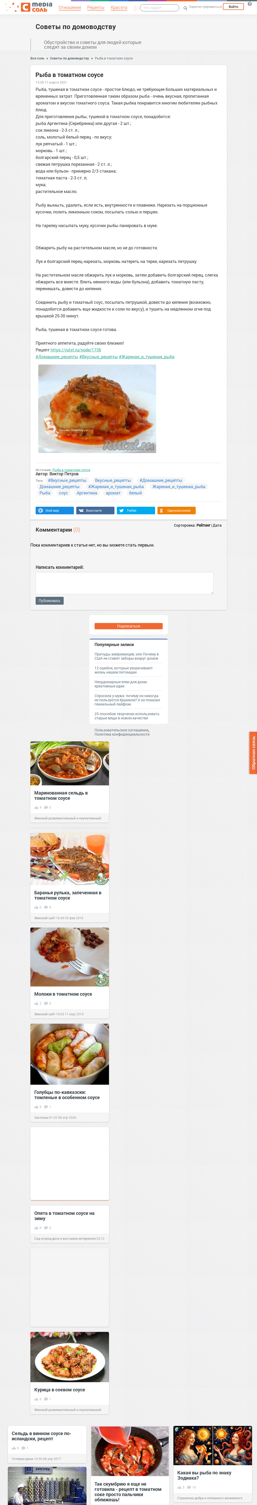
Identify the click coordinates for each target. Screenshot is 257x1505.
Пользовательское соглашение (121, 729)
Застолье (41, 1117)
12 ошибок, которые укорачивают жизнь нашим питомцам (124, 670)
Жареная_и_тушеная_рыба (178, 486)
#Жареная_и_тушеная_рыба (146, 356)
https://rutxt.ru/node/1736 (76, 349)
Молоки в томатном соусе (63, 993)
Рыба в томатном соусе (114, 58)
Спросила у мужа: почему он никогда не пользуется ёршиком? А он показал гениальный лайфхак (127, 700)
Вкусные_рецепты (113, 480)
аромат (113, 492)
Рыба (45, 492)
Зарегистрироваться (205, 6)
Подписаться (128, 626)
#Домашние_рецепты (57, 356)
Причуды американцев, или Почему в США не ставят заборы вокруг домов (127, 656)
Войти (233, 6)
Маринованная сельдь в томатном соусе (61, 795)
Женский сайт (44, 918)
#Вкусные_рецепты (98, 356)
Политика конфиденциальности (122, 734)
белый (135, 492)
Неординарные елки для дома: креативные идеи (121, 683)
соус (63, 492)
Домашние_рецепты (60, 486)
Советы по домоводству (76, 26)
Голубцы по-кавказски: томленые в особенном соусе (67, 1094)
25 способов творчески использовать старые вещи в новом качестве (127, 715)
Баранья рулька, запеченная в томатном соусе (67, 895)
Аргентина (87, 492)
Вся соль (37, 58)
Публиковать (50, 601)
